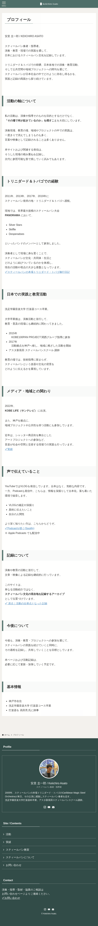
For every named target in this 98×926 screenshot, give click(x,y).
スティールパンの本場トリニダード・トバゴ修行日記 (37, 272)
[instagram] (44, 807)
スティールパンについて (20, 857)
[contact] (53, 807)
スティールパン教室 (17, 849)
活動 (8, 834)
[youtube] (49, 807)
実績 (9, 449)
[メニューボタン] (4, 4)
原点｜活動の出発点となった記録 (26, 603)
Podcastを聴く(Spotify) (19, 528)
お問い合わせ (13, 865)
